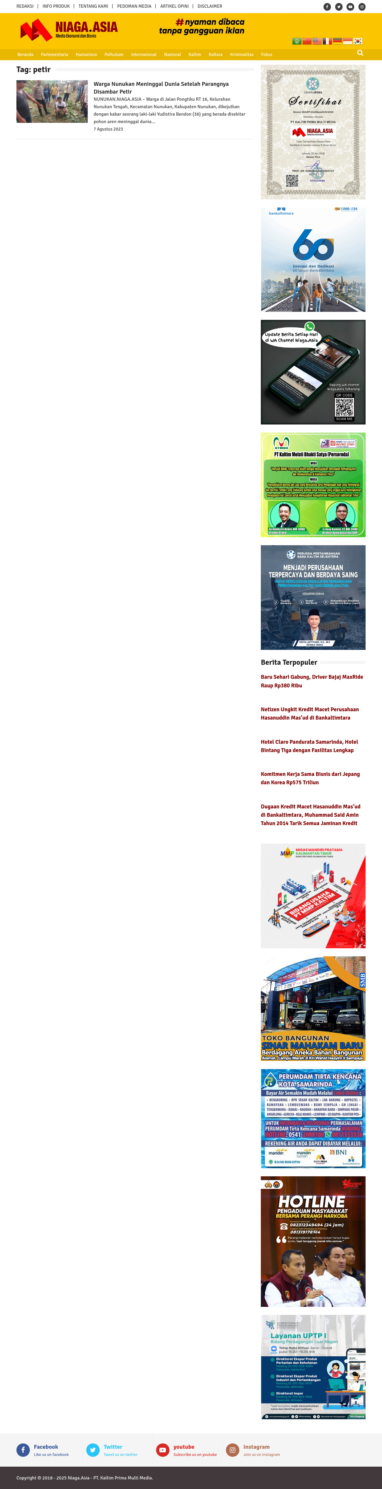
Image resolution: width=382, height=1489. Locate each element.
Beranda (25, 54)
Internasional (143, 54)
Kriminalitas (240, 54)
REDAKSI (25, 6)
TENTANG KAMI (93, 6)
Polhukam (113, 54)
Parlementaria (54, 54)
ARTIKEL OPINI (174, 6)
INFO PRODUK (56, 6)
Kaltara (214, 54)
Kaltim (194, 54)
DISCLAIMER (210, 6)
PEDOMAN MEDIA (134, 6)
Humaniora (86, 54)
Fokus (265, 54)
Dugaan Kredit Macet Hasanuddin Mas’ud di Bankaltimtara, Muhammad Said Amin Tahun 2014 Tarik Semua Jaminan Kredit (311, 815)
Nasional (172, 54)
